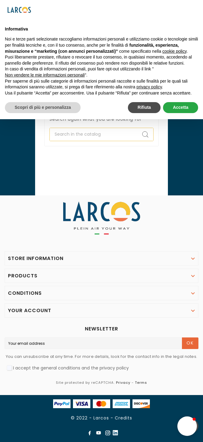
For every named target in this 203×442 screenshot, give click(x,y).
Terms (141, 382)
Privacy (123, 382)
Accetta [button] (180, 107)
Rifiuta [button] (144, 107)
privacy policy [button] (149, 86)
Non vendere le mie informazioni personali (45, 75)
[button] (187, 426)
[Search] (93, 134)
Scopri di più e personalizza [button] (43, 107)
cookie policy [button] (174, 51)
